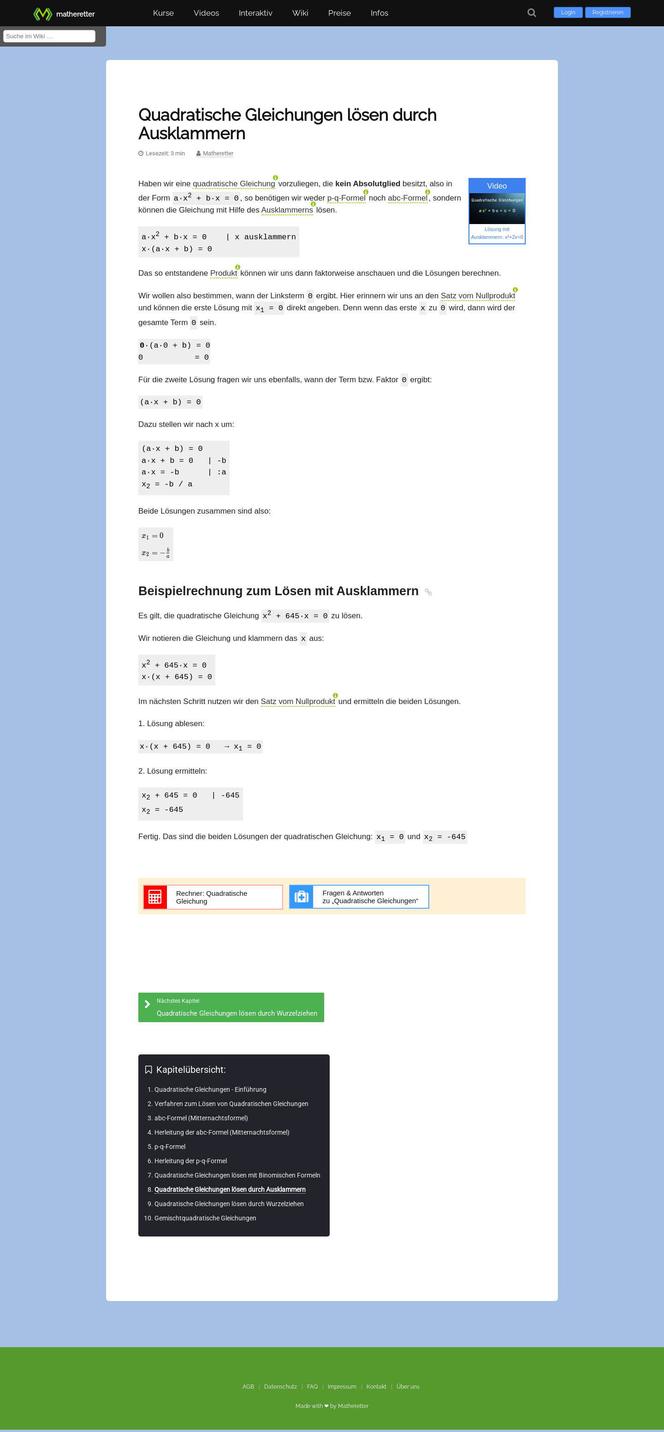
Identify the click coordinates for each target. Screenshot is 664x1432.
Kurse (163, 13)
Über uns (408, 1389)
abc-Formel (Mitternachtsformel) (201, 1120)
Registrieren (608, 12)
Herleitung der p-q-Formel (190, 1163)
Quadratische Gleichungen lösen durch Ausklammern (230, 1191)
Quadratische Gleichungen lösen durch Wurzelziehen (229, 1206)
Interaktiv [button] (256, 13)
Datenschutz (280, 1389)
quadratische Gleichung (234, 183)
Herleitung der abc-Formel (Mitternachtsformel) (222, 1134)
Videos (206, 13)
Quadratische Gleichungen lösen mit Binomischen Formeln (237, 1177)
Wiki (300, 13)
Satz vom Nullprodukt (478, 297)
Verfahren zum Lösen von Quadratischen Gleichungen (231, 1106)
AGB (248, 1389)
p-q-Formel (346, 199)
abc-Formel (407, 199)
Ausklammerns (287, 211)
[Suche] (532, 12)
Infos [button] (379, 13)
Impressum (342, 1389)
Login (568, 12)
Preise (339, 13)
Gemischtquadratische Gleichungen (205, 1220)
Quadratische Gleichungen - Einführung (210, 1091)
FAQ (312, 1389)
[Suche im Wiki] (49, 36)
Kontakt (376, 1389)
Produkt (223, 274)
